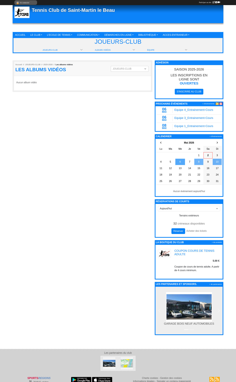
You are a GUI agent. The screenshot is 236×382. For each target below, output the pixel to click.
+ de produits (217, 242)
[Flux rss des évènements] (217, 379)
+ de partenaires (215, 284)
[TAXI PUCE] (126, 363)
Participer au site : (209, 2)
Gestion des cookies (171, 378)
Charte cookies (150, 378)
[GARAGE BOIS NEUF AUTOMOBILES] (109, 363)
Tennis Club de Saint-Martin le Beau (73, 10)
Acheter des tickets (196, 231)
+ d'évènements (208, 104)
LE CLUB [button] (35, 35)
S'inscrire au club (189, 91)
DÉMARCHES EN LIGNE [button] (118, 35)
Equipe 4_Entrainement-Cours (193, 109)
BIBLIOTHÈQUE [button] (147, 35)
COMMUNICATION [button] (87, 35)
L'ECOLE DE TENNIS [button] (58, 35)
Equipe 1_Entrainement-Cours (193, 126)
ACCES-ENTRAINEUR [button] (175, 35)
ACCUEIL (20, 35)
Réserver (178, 231)
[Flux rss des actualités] (211, 379)
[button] (159, 310)
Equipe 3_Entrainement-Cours (193, 117)
